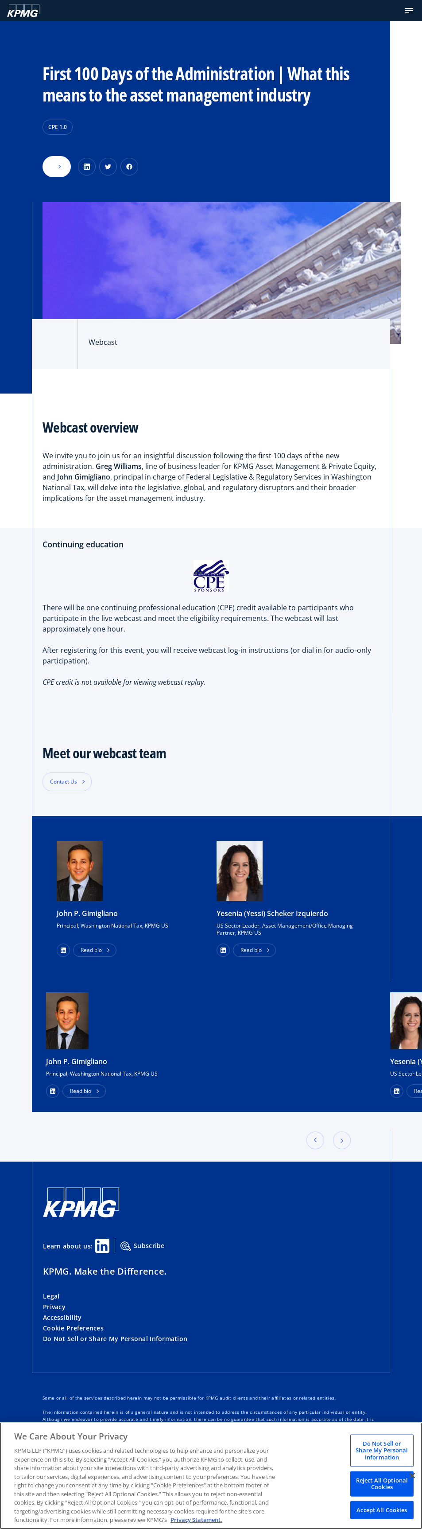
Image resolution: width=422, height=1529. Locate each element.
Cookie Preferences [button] (73, 1328)
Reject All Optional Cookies (382, 1483)
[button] (409, 10)
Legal (51, 1296)
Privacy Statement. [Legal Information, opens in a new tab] (196, 1520)
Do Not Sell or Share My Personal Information (115, 1338)
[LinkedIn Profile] (52, 1091)
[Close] (412, 1475)
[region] (211, 1475)
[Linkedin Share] (102, 1246)
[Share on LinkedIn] (87, 167)
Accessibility (62, 1317)
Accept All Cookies (381, 1509)
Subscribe (142, 1246)
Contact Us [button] (63, 781)
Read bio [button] (91, 950)
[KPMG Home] (23, 10)
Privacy (54, 1307)
